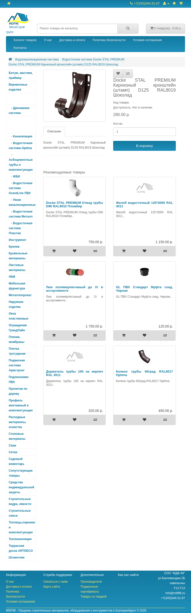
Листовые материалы (17, 267)
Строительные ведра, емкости (20, 501)
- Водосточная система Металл (21, 214)
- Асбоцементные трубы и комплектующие (21, 162)
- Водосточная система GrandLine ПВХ (20, 188)
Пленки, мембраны (16, 339)
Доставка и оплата (72, 40)
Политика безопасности (109, 40)
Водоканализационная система (37, 59)
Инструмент (17, 240)
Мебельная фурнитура (17, 286)
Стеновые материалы (17, 436)
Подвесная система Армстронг (17, 365)
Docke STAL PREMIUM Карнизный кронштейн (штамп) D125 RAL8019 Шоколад (63, 64)
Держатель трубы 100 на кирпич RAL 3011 (74, 373)
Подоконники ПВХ (18, 379)
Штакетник (17, 557)
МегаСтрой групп (18, 23)
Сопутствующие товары (21, 473)
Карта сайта (51, 586)
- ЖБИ (14, 176)
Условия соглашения (147, 40)
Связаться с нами (55, 581)
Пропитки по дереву (18, 391)
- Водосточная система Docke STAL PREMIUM (20, 124)
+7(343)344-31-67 (145, 3)
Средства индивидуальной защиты (21, 487)
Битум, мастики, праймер (21, 75)
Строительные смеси (20, 513)
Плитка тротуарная (17, 351)
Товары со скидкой (93, 596)
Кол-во (117, 123)
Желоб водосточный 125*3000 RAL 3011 (144, 204)
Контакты (20, 48)
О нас (48, 40)
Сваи (12, 445)
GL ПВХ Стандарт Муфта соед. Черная (144, 288)
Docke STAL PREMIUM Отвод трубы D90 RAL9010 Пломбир (74, 204)
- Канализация (20, 136)
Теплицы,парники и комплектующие (22, 527)
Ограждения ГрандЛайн (18, 328)
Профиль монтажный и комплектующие (21, 405)
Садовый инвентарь (16, 461)
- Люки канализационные (22, 202)
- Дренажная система (19, 110)
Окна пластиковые (18, 316)
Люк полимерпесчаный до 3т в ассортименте (74, 288)
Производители (91, 581)
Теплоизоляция (20, 539)
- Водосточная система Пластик (20, 228)
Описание (54, 131)
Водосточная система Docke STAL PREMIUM (93, 59)
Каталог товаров (25, 40)
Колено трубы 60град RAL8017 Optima (144, 373)
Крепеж (14, 246)
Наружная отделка (16, 304)
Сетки (13, 452)
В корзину (144, 146)
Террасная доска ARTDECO (21, 548)
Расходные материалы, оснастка (17, 422)
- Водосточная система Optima (20, 145)
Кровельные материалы (18, 256)
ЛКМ (12, 277)
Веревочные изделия (18, 87)
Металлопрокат (20, 295)
